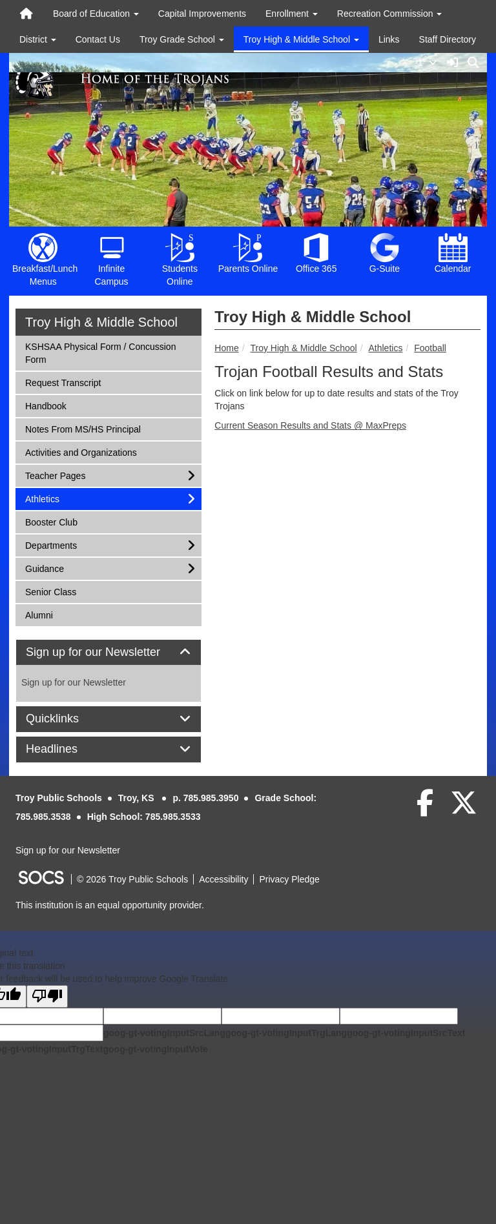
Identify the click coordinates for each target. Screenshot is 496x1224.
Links (389, 39)
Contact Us (98, 39)
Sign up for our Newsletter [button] (107, 652)
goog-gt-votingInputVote (155, 1049)
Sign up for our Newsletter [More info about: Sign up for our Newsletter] (73, 682)
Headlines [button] (66, 749)
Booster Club (51, 521)
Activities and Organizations (81, 451)
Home (226, 348)
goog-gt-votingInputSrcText (406, 1033)
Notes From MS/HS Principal (83, 428)
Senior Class (50, 591)
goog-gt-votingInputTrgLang (286, 1033)
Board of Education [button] (96, 13)
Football (430, 348)
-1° (428, 62)
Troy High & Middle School (303, 348)
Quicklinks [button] (67, 719)
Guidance (44, 568)
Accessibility (223, 879)
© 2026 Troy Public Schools (132, 879)
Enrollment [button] (291, 13)
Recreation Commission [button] (389, 13)
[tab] (108, 653)
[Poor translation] (47, 996)
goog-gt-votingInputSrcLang (164, 1033)
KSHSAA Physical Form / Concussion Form (100, 352)
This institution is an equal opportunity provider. (110, 905)
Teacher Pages (55, 475)
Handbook (46, 405)
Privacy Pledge (289, 879)
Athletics (385, 348)
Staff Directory (447, 39)
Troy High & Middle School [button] (301, 39)
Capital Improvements (202, 13)
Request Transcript (63, 382)
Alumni (42, 614)
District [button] (37, 39)
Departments (51, 544)
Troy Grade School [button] (182, 39)
